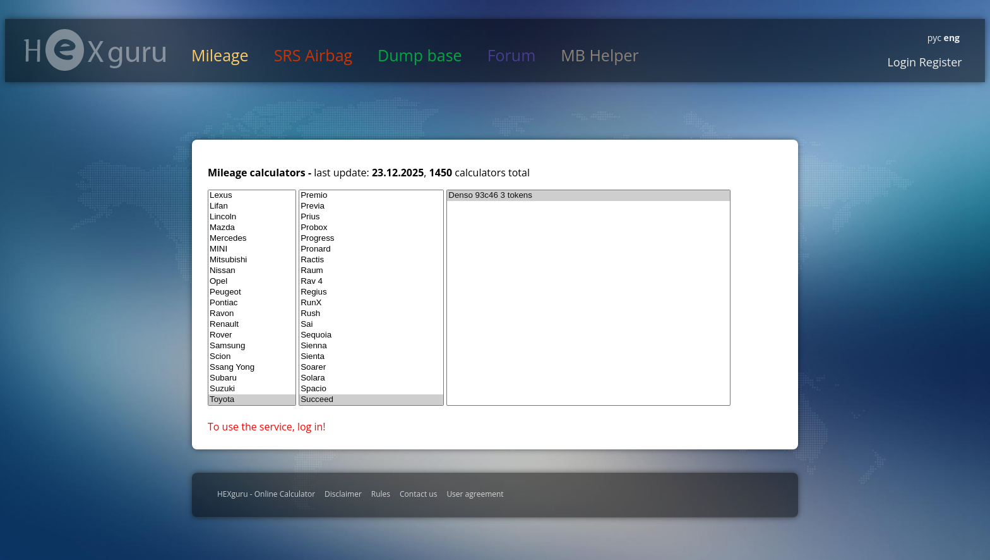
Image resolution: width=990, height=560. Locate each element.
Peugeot (251, 292)
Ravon (251, 313)
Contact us (418, 494)
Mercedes (251, 238)
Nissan (251, 270)
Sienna (371, 346)
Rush (371, 313)
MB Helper (599, 55)
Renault (251, 324)
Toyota (251, 399)
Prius (371, 217)
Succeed (371, 399)
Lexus (251, 195)
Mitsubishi (251, 260)
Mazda (251, 227)
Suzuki (251, 389)
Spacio (371, 389)
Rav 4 (371, 281)
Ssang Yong (251, 367)
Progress (371, 238)
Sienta (371, 356)
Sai (371, 324)
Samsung (251, 346)
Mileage (220, 55)
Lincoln (251, 217)
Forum (511, 55)
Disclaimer (343, 494)
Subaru (251, 378)
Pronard (371, 249)
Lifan (251, 206)
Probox (371, 227)
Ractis (371, 260)
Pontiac (251, 303)
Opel (251, 281)
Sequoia (371, 335)
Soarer (371, 367)
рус (934, 38)
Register (939, 62)
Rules (380, 494)
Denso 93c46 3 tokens (588, 195)
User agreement (474, 494)
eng (950, 38)
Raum (371, 270)
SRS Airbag (313, 55)
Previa (371, 206)
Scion (251, 356)
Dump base (420, 55)
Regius (371, 292)
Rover (251, 335)
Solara (371, 378)
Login (901, 62)
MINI (251, 249)
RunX (371, 303)
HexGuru (95, 50)
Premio (371, 195)
